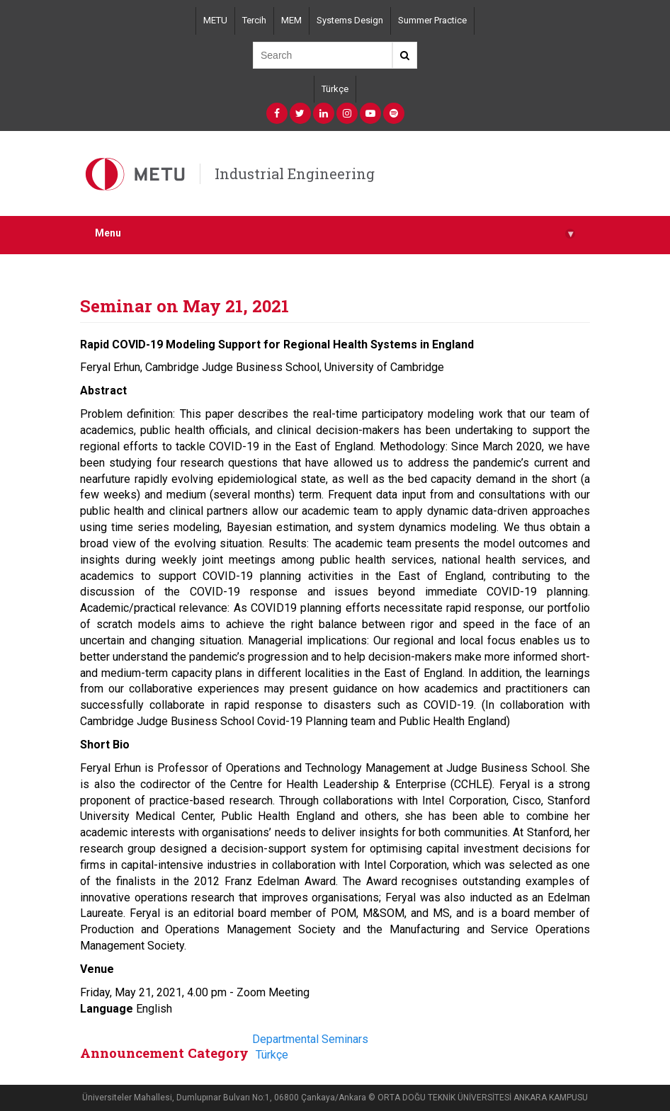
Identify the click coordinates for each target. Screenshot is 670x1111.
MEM (291, 20)
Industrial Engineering (295, 173)
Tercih (254, 20)
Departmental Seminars (310, 1039)
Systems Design (350, 20)
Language (106, 1008)
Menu (335, 233)
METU (215, 20)
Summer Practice (432, 20)
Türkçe (335, 89)
